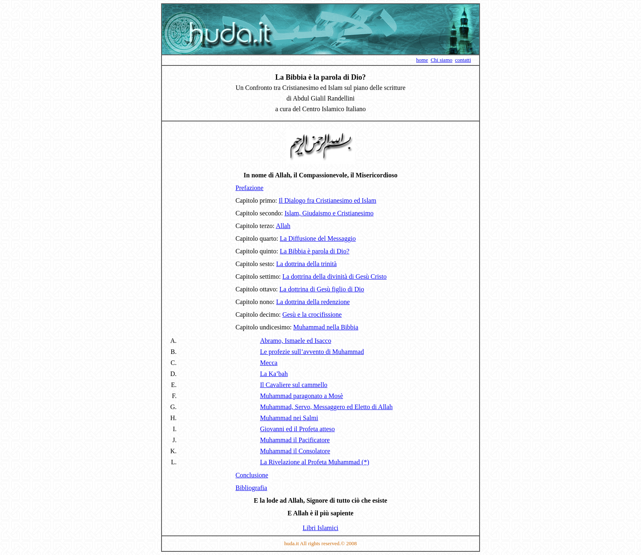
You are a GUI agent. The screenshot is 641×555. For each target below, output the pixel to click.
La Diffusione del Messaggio (318, 238)
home (422, 60)
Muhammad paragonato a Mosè (301, 395)
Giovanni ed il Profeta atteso (297, 428)
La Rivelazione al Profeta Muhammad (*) (314, 462)
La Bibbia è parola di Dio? (314, 251)
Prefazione (249, 187)
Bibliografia (251, 487)
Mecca (269, 362)
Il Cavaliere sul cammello (293, 384)
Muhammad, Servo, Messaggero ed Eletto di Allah (326, 406)
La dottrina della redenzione (313, 301)
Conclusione (251, 475)
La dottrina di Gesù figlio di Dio (322, 289)
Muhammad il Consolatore (295, 451)
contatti (463, 60)
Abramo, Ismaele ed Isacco (295, 340)
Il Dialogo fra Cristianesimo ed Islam (328, 200)
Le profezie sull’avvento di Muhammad (312, 351)
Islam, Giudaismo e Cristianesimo (329, 213)
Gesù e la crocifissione (312, 314)
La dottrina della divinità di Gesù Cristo (334, 276)
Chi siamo (441, 60)
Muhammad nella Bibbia (325, 327)
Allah (283, 225)
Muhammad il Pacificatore (295, 439)
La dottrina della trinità (306, 263)
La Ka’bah (274, 373)
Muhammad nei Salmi (289, 417)
